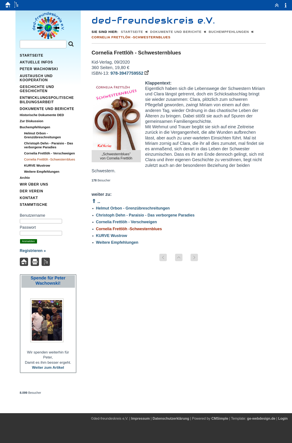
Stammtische (33, 204)
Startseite (132, 32)
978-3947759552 (129, 73)
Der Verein (31, 191)
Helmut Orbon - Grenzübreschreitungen (133, 208)
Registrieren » (33, 251)
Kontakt (29, 198)
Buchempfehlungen (229, 32)
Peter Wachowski (39, 69)
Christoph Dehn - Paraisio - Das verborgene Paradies (145, 215)
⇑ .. (96, 201)
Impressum (140, 418)
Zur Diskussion (31, 121)
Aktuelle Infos (36, 62)
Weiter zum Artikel (48, 367)
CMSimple (219, 418)
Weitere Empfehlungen (117, 242)
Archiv (25, 177)
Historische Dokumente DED (42, 115)
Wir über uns (34, 184)
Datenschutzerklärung (171, 418)
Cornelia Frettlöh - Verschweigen (126, 222)
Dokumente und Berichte (176, 32)
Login (283, 418)
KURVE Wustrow (111, 235)
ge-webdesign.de (261, 418)
